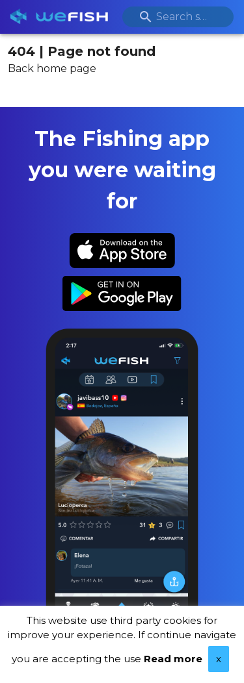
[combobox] (178, 16)
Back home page (52, 68)
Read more (173, 658)
